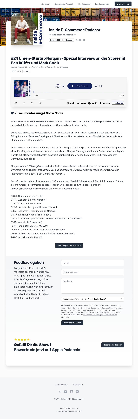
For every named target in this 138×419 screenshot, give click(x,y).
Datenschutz (61, 384)
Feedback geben (102, 4)
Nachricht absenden (72, 323)
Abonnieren (123, 4)
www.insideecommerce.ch (66, 188)
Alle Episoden (84, 4)
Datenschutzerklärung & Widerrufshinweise (100, 315)
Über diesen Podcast (64, 4)
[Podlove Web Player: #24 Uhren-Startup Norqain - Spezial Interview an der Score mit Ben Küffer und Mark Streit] (69, 92)
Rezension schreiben (113, 345)
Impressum (78, 384)
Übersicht (45, 4)
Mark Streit (115, 132)
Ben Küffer (80, 132)
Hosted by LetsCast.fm (69, 408)
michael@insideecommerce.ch (27, 188)
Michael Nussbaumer (40, 181)
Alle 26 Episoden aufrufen (69, 245)
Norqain (72, 136)
